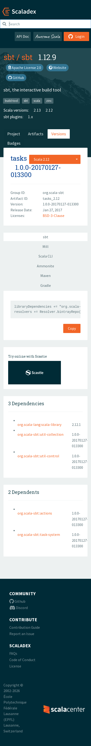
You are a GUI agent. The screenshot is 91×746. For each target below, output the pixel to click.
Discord (18, 607)
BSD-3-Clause (53, 215)
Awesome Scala (47, 36)
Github (17, 601)
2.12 (49, 110)
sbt (9, 57)
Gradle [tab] (45, 285)
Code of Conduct (22, 659)
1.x (30, 116)
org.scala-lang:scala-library (39, 424)
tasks (18, 158)
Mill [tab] (45, 246)
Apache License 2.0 (24, 67)
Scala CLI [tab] (45, 256)
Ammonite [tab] (45, 266)
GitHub (16, 77)
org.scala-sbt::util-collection (40, 434)
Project (13, 133)
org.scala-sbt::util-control (38, 456)
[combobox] (54, 159)
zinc (49, 101)
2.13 (37, 110)
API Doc (23, 36)
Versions (58, 133)
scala (37, 101)
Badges (14, 143)
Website (57, 67)
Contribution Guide (24, 627)
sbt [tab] (45, 237)
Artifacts (35, 133)
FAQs (13, 653)
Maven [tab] (45, 275)
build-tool (11, 101)
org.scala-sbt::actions (35, 513)
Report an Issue (21, 633)
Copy (72, 328)
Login (76, 36)
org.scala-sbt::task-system (39, 534)
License (15, 666)
